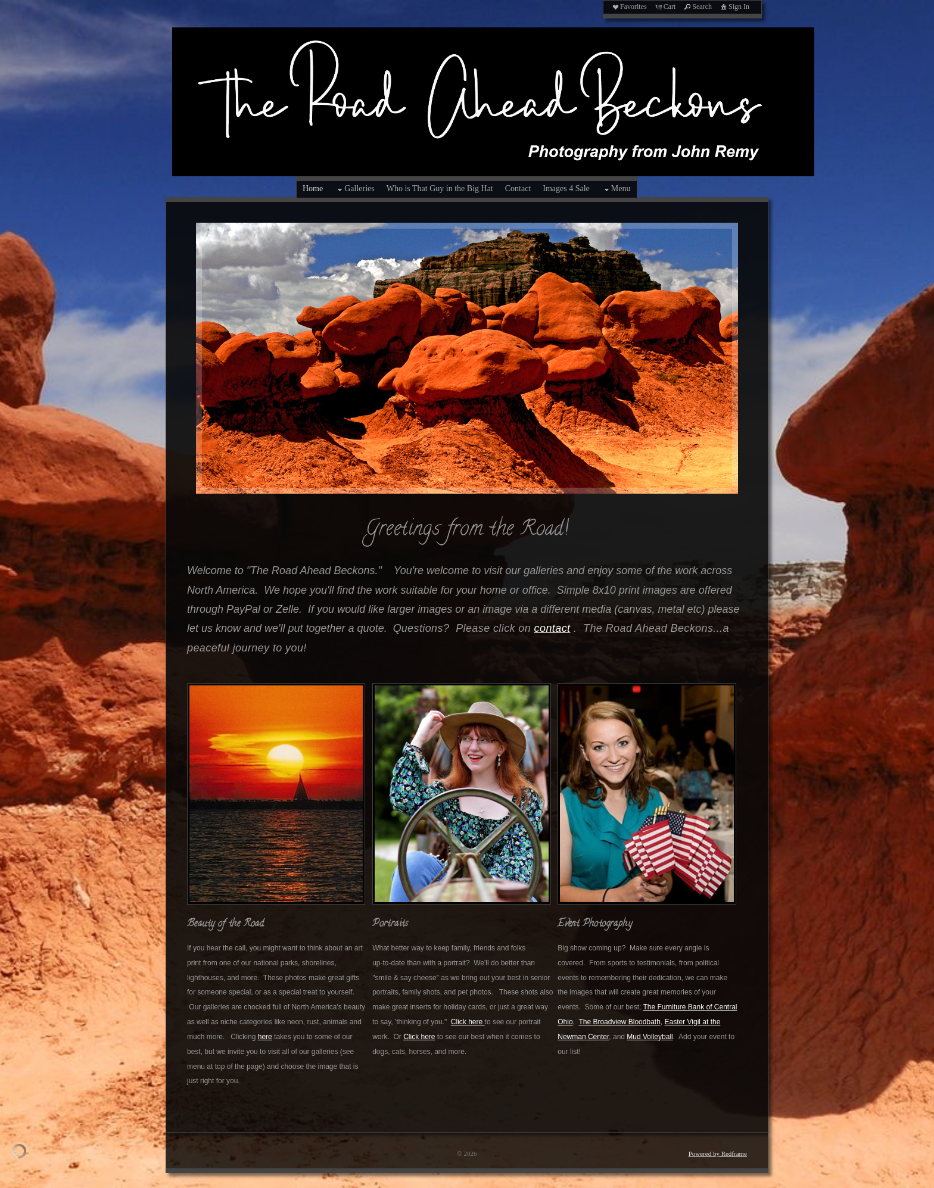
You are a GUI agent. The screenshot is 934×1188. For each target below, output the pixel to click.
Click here (468, 1022)
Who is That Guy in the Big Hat (440, 188)
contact (552, 628)
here (265, 1037)
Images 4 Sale (566, 188)
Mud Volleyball (650, 1037)
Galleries (355, 189)
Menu (616, 189)
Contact (518, 188)
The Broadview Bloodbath (619, 1022)
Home (313, 188)
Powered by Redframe (718, 1153)
